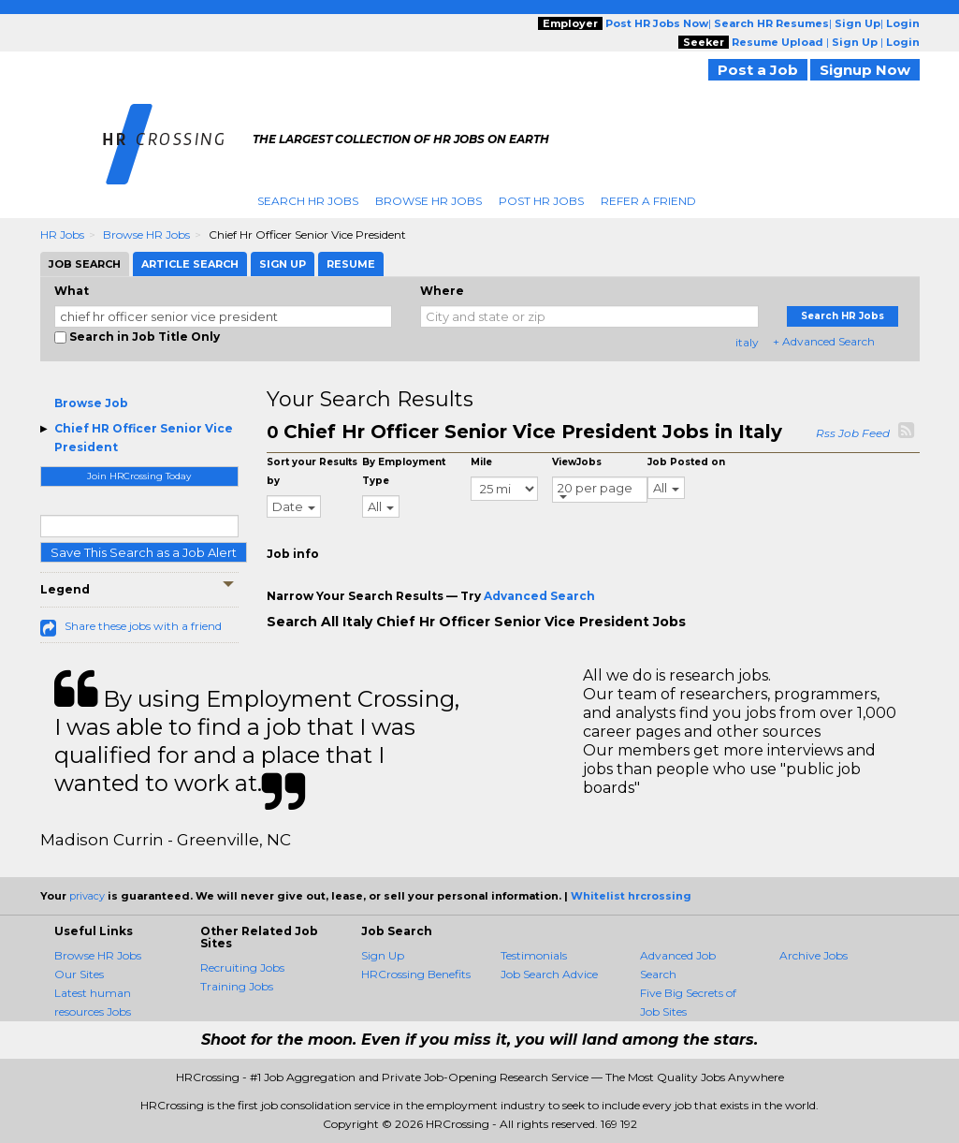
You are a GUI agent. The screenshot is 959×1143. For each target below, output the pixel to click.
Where (442, 291)
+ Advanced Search (824, 341)
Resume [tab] (351, 264)
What (71, 291)
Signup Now (865, 70)
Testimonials (534, 955)
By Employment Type (403, 471)
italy (747, 342)
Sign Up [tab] (282, 264)
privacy (87, 895)
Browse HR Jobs (428, 201)
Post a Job (758, 70)
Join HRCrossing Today (139, 476)
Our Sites (79, 974)
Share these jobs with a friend (143, 626)
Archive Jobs (813, 955)
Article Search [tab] (190, 264)
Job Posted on (686, 462)
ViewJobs (577, 462)
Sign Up (382, 955)
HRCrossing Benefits (416, 974)
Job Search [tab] (85, 264)
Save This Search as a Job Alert (144, 552)
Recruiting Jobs (242, 967)
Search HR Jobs (307, 201)
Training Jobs (236, 986)
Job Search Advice (549, 974)
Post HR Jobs (541, 201)
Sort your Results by (312, 471)
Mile (481, 462)
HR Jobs (62, 234)
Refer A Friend (648, 201)
